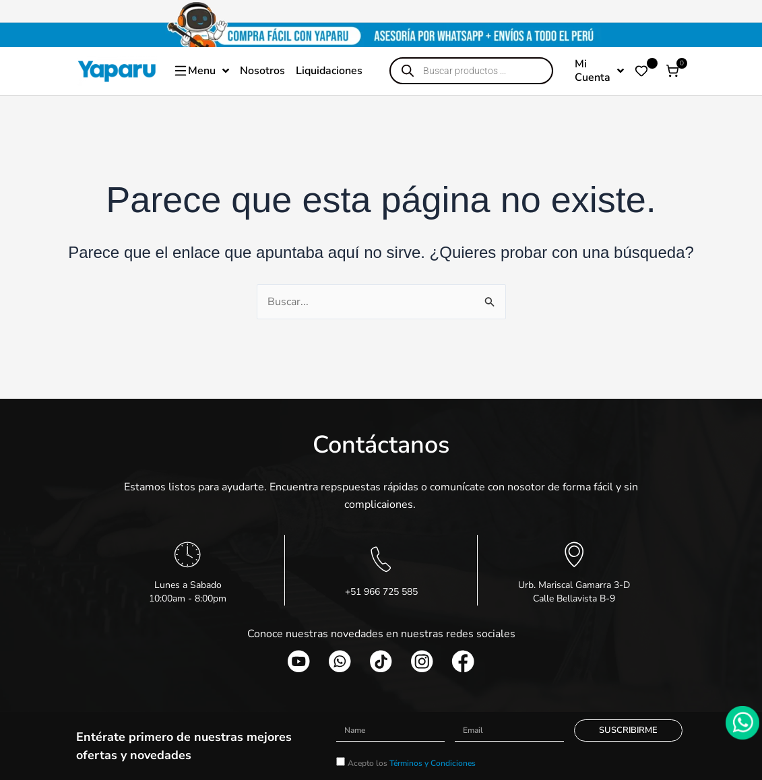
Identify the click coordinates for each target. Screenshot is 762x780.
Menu (201, 70)
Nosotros (262, 70)
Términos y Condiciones (432, 763)
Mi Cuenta (599, 71)
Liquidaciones (329, 70)
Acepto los (412, 763)
